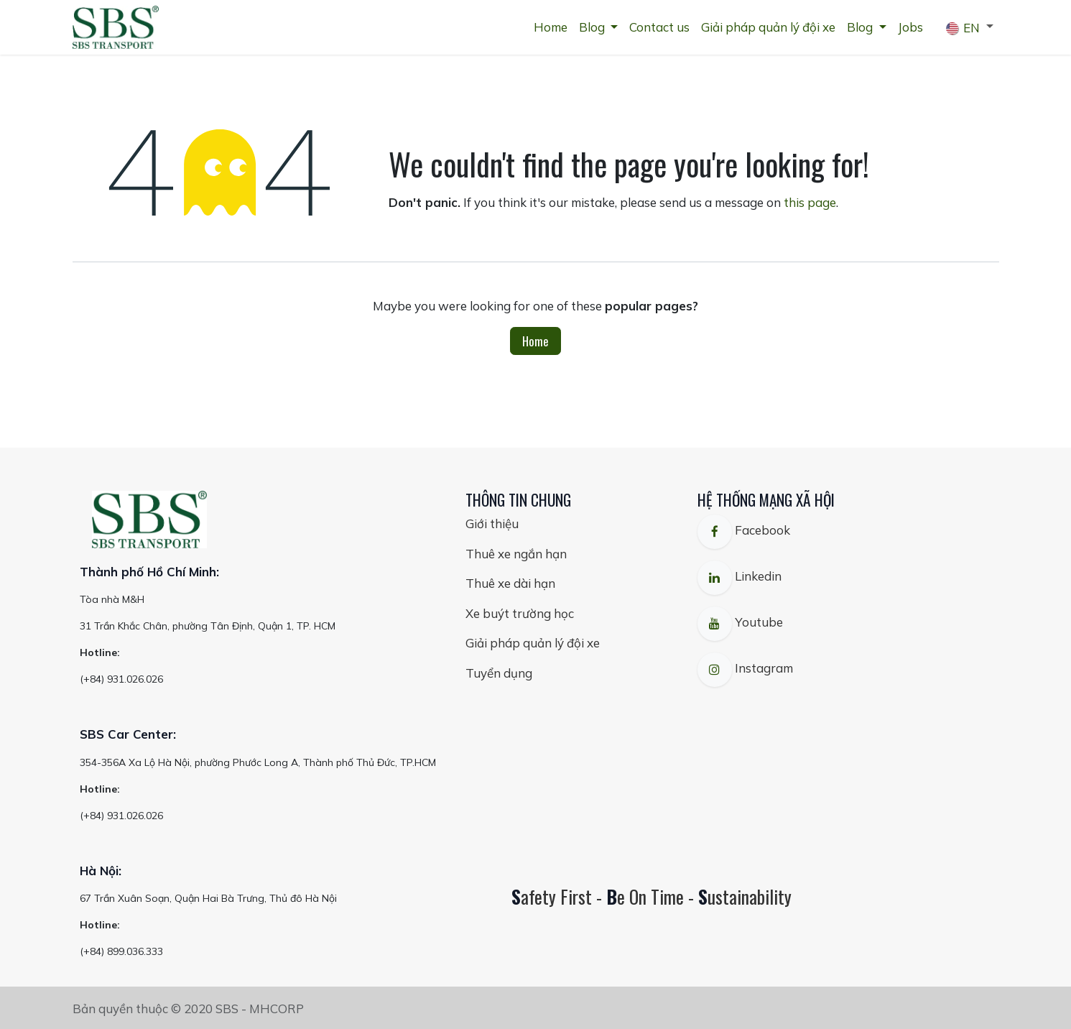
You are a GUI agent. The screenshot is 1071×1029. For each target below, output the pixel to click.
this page (810, 202)
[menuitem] (550, 27)
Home (535, 341)
